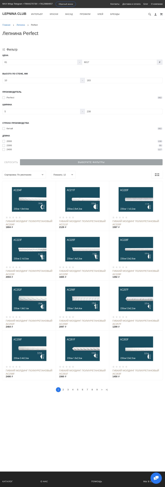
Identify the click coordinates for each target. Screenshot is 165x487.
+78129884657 (46, 4)
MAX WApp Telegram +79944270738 (19, 4)
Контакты (114, 4)
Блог (146, 4)
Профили (85, 14)
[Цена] (39, 62)
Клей (100, 14)
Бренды (115, 14)
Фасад (69, 14)
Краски (54, 14)
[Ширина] (41, 111)
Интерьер (37, 14)
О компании (157, 4)
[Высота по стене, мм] (41, 80)
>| (107, 389)
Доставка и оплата (131, 4)
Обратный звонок (66, 4)
